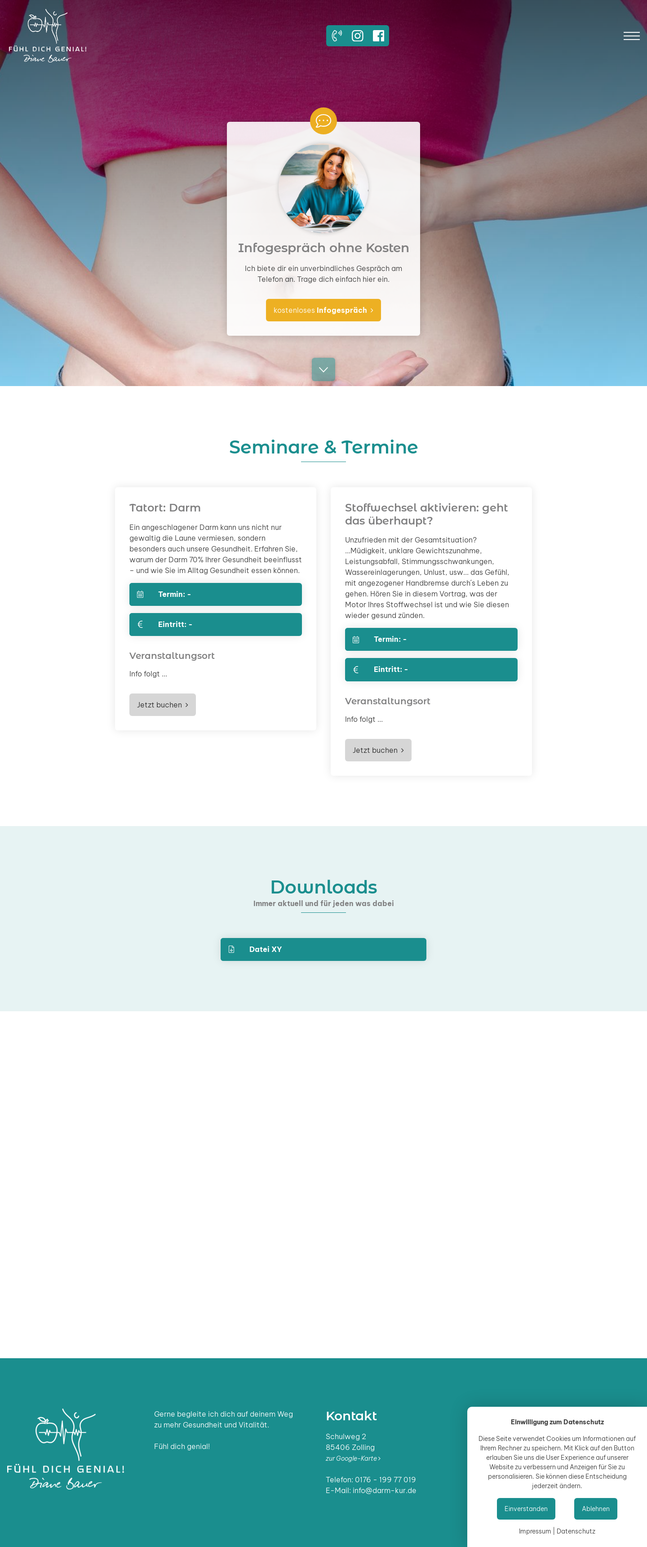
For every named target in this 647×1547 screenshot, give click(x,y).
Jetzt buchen (162, 704)
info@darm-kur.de (385, 1490)
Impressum (535, 1531)
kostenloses (323, 310)
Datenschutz (576, 1531)
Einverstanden (526, 1509)
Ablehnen (596, 1509)
